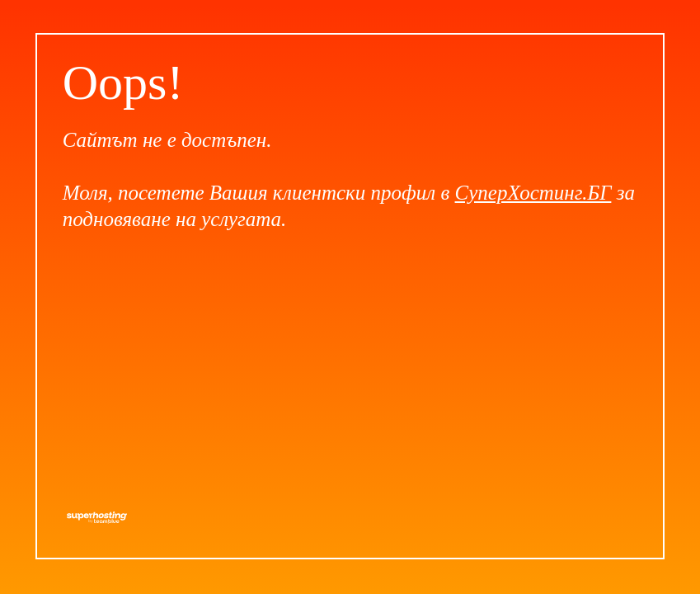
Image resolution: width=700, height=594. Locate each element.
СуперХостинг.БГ (533, 193)
